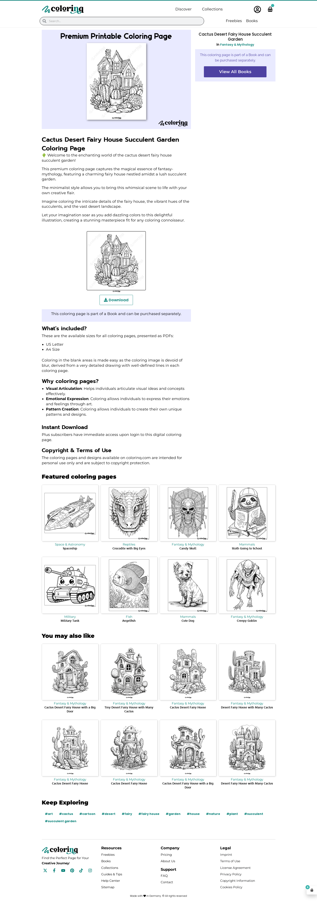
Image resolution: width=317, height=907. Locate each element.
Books (252, 21)
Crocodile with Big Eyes (128, 548)
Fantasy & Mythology (237, 44)
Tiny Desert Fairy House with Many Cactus (129, 709)
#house (193, 814)
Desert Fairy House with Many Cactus (247, 707)
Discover (183, 9)
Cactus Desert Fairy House (188, 707)
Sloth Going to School (247, 548)
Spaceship (70, 548)
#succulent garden (60, 821)
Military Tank (70, 620)
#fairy (127, 814)
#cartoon (87, 814)
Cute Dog (188, 620)
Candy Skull (187, 548)
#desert (108, 814)
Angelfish (129, 620)
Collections (212, 9)
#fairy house (149, 814)
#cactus (66, 814)
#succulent (254, 814)
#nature (213, 814)
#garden (173, 814)
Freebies (234, 21)
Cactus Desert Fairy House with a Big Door (70, 709)
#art (49, 814)
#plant (232, 814)
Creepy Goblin (247, 620)
